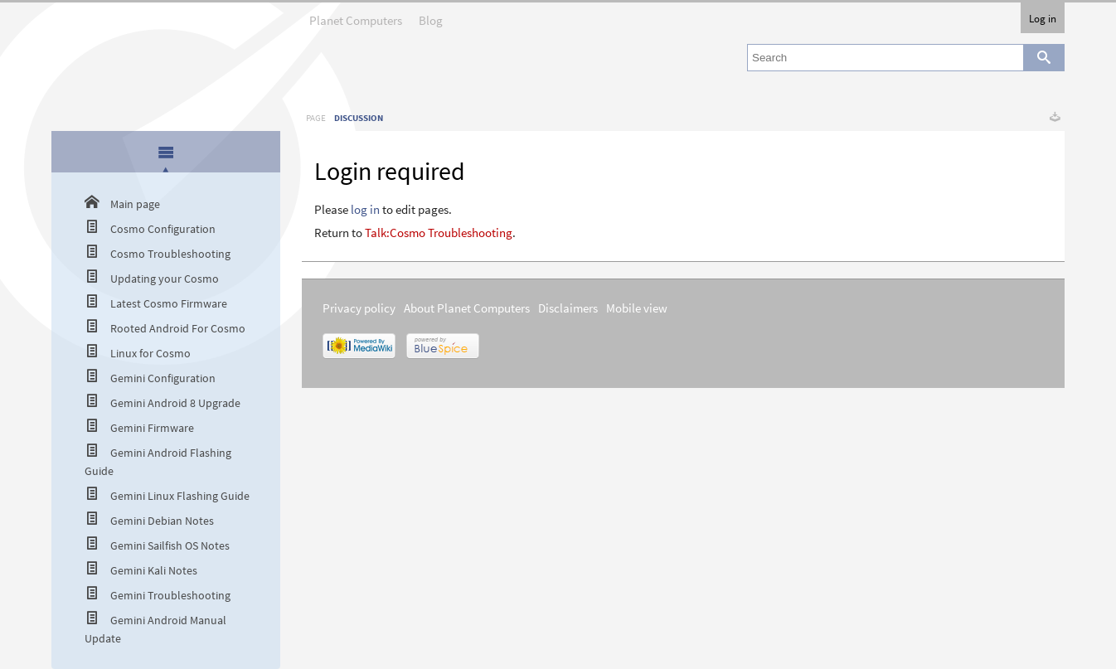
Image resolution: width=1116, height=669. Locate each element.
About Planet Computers (467, 308)
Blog (431, 15)
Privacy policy (359, 308)
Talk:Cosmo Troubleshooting (438, 232)
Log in (1042, 18)
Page (316, 118)
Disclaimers (568, 308)
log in (365, 209)
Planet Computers (355, 15)
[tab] (166, 152)
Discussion (358, 118)
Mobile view (636, 308)
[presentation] (166, 152)
